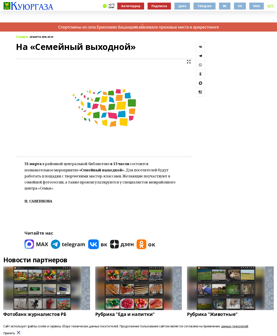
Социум (22, 37)
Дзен (182, 6)
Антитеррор (130, 6)
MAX (256, 6)
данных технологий (234, 326)
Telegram (204, 6)
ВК (225, 6)
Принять (9, 333)
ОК (240, 6)
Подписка (159, 6)
